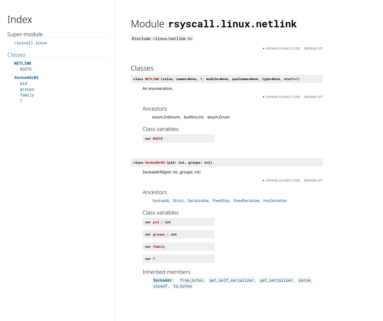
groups (27, 89)
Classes (16, 54)
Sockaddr (160, 200)
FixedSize (221, 200)
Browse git (313, 48)
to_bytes (182, 286)
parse (304, 280)
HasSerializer (275, 200)
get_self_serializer (231, 280)
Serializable (198, 200)
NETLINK (23, 63)
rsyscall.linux (30, 42)
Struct (178, 200)
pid (23, 83)
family (27, 94)
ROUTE (26, 69)
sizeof (160, 286)
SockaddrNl (26, 77)
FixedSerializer (246, 200)
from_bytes (191, 280)
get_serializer (276, 280)
